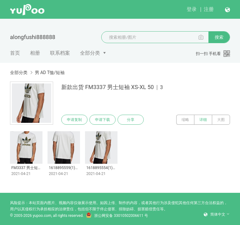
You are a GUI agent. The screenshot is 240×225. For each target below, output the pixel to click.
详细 (203, 120)
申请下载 (102, 120)
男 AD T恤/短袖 (49, 72)
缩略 (185, 120)
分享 (130, 120)
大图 (221, 120)
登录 (192, 9)
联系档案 (60, 53)
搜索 (219, 37)
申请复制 (74, 120)
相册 (35, 53)
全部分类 (90, 53)
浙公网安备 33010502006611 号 (117, 215)
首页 (15, 53)
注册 (209, 9)
